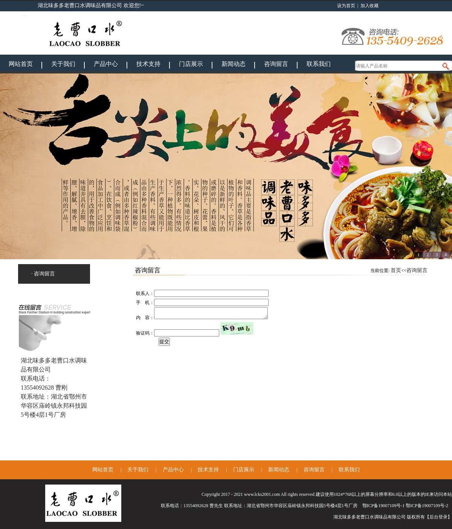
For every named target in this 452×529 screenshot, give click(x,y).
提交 (164, 344)
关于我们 (63, 64)
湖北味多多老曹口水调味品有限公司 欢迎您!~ (91, 5)
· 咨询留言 (43, 274)
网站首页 (21, 64)
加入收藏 (369, 5)
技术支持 (148, 64)
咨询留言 (276, 64)
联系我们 (319, 64)
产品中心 (106, 64)
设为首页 (346, 5)
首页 (396, 270)
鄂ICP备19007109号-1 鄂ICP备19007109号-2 (405, 505)
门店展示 (191, 64)
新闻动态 (233, 64)
